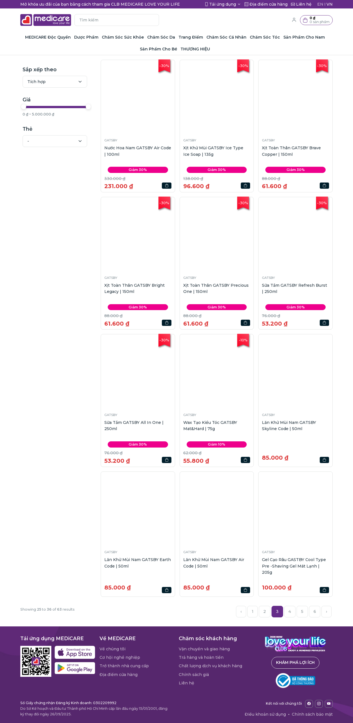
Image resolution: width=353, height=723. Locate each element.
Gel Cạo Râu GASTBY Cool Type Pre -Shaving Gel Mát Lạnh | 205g (294, 566)
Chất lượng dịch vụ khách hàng (210, 665)
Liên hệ (186, 683)
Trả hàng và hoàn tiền (201, 657)
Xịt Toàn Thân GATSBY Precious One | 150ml (216, 288)
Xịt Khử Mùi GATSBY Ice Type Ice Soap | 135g (213, 151)
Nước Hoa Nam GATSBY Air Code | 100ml (137, 151)
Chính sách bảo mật (312, 714)
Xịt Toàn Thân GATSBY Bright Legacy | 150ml (134, 288)
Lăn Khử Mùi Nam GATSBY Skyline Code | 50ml (289, 425)
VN (329, 4)
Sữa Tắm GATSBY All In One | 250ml (134, 425)
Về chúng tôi (112, 648)
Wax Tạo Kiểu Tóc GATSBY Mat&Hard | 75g (210, 425)
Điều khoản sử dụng (265, 714)
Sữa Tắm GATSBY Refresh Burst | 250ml (294, 288)
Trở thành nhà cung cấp (124, 665)
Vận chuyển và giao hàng (204, 648)
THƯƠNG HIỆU (195, 49)
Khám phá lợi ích (295, 662)
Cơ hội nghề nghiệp (120, 657)
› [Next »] (326, 611)
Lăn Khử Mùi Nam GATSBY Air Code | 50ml (213, 562)
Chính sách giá (194, 674)
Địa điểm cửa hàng (119, 674)
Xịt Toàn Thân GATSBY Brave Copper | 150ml (291, 151)
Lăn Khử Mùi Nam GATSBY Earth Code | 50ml (137, 562)
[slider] (23, 106)
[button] (316, 20)
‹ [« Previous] (241, 611)
